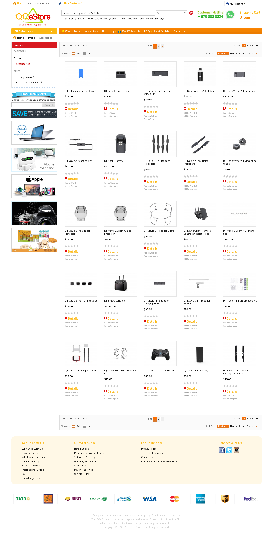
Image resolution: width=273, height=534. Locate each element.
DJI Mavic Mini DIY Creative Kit (240, 301)
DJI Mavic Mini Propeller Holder (197, 302)
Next (162, 46)
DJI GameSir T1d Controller (159, 370)
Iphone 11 (80, 18)
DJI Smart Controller (115, 301)
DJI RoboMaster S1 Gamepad (239, 91)
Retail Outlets (81, 449)
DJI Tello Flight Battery (196, 370)
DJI (64, 18)
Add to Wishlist (71, 113)
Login (59, 3)
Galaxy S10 (101, 18)
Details (73, 108)
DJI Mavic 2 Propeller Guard (159, 231)
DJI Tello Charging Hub (116, 91)
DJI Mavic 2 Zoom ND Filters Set (238, 232)
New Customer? (73, 3)
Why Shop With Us (32, 449)
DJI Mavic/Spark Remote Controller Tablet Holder (197, 232)
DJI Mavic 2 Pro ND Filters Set (81, 301)
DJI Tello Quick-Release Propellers (157, 162)
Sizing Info (80, 465)
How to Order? (30, 453)
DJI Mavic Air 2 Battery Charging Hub (156, 302)
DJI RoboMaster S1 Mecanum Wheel (239, 162)
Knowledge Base (31, 478)
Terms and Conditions (153, 453)
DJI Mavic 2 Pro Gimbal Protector (77, 232)
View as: (65, 53)
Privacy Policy (148, 449)
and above (26, 82)
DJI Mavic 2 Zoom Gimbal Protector (118, 232)
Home (20, 3)
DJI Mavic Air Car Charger (78, 161)
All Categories (24, 31)
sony (140, 18)
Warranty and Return (85, 461)
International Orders (33, 470)
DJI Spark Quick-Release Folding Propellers (236, 372)
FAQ (24, 474)
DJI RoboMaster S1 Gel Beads (200, 91)
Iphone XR (114, 18)
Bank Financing (30, 461)
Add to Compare (71, 116)
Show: (237, 45)
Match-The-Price (83, 470)
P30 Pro (132, 18)
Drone (31, 38)
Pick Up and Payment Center (90, 453)
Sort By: (209, 53)
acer (70, 18)
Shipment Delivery (84, 457)
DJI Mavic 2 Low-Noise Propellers (196, 162)
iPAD (90, 18)
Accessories (23, 64)
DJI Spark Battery (113, 161)
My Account (236, 4)
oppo (162, 18)
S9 (156, 18)
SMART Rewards (31, 465)
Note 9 (149, 18)
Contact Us (147, 457)
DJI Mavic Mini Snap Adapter (80, 370)
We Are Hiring (81, 474)
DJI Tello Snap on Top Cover (80, 91)
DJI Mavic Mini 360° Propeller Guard (120, 372)
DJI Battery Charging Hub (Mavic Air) (157, 92)
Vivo (123, 18)
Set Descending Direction (257, 54)
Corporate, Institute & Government (160, 461)
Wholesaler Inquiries (33, 457)
